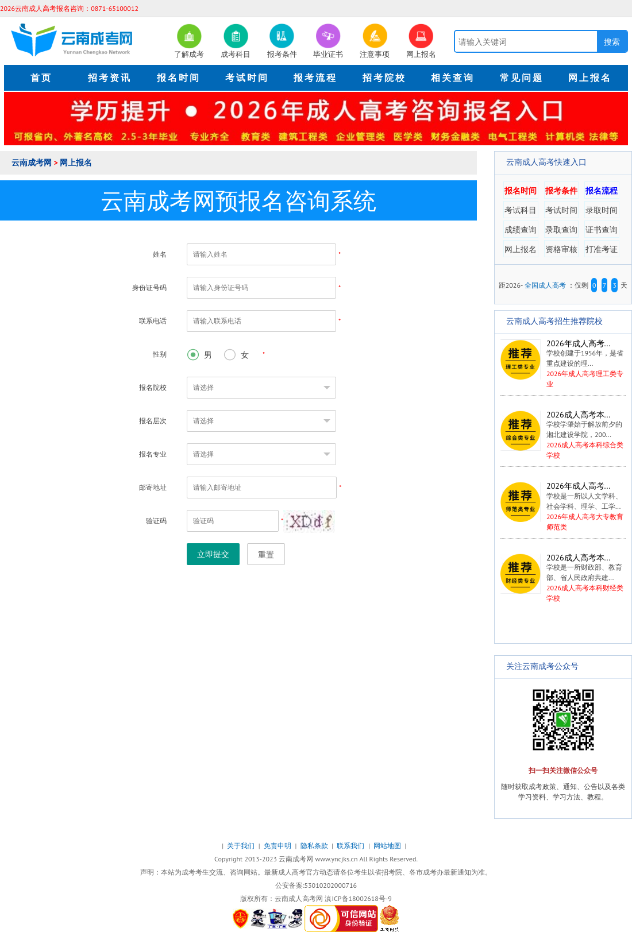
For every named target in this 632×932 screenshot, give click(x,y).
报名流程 (601, 190)
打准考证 (601, 249)
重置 (266, 555)
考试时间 (561, 210)
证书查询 (601, 230)
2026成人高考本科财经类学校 (563, 578)
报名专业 (153, 454)
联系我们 (351, 845)
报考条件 (561, 190)
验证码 (156, 520)
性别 (160, 354)
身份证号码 (149, 287)
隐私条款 (315, 845)
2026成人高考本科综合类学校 (563, 435)
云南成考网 (32, 162)
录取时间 (601, 210)
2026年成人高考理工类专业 (562, 363)
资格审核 (561, 249)
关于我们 (241, 845)
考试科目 (520, 210)
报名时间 (520, 190)
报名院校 (153, 387)
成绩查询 (520, 230)
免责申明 (278, 845)
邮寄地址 (153, 487)
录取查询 (561, 230)
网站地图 (388, 845)
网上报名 (76, 162)
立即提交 (213, 554)
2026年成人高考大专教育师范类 (563, 506)
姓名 (160, 254)
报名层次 (153, 420)
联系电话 (153, 320)
